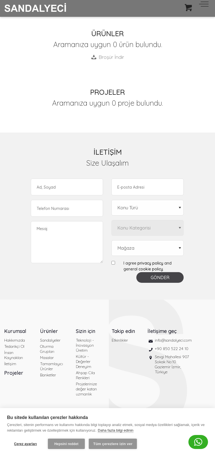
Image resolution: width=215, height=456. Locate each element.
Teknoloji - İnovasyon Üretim (85, 345)
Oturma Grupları (47, 349)
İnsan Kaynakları (13, 355)
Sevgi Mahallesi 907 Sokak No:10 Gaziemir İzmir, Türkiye (172, 364)
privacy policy (150, 263)
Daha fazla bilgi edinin (115, 430)
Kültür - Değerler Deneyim (83, 361)
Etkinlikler (120, 340)
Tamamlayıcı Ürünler (51, 366)
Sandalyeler (50, 340)
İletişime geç (162, 331)
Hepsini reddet (66, 444)
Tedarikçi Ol (14, 346)
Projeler (13, 373)
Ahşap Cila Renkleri (85, 375)
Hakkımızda (14, 340)
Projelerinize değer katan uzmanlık (86, 389)
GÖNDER (160, 277)
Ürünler (49, 331)
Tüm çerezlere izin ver (112, 444)
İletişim (10, 363)
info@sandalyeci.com (173, 340)
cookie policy (151, 269)
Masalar (47, 357)
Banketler (48, 375)
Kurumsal (15, 331)
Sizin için (85, 331)
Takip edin (123, 331)
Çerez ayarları (25, 444)
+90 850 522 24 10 (171, 348)
